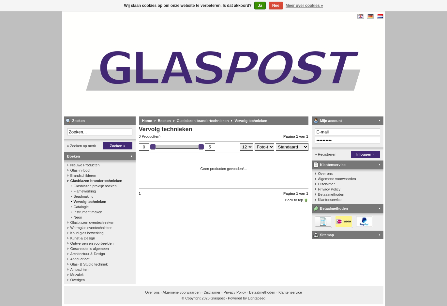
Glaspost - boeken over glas (150, 63)
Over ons (325, 174)
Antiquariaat (80, 259)
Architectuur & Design (87, 254)
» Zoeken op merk (81, 146)
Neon (78, 217)
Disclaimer (326, 184)
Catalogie (81, 207)
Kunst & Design (82, 238)
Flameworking (85, 191)
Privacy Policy (329, 189)
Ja (260, 5)
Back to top (294, 200)
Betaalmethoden (331, 194)
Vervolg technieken (90, 202)
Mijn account (331, 121)
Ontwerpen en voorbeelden (92, 243)
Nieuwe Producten (85, 165)
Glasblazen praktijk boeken (95, 186)
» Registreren (325, 154)
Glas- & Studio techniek (89, 264)
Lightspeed (256, 298)
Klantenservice (333, 165)
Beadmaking (84, 196)
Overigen (77, 280)
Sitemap (327, 235)
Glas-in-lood (80, 170)
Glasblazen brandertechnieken (96, 181)
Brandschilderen (83, 175)
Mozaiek (77, 275)
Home (147, 121)
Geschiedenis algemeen (89, 249)
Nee (275, 5)
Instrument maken (88, 212)
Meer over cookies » (304, 5)
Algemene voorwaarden (337, 179)
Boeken (73, 156)
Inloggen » (365, 154)
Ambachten (79, 269)
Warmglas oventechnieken (91, 228)
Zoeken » (118, 146)
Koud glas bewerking (87, 233)
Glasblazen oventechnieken (92, 222)
